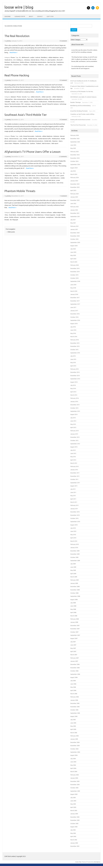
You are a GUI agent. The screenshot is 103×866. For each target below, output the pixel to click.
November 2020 (75, 236)
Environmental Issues (42, 175)
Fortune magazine (50, 215)
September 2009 (75, 560)
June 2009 (73, 567)
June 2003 (73, 800)
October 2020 (74, 239)
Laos (21, 138)
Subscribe (7, 16)
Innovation (28, 173)
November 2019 (75, 271)
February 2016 (74, 339)
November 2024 (75, 158)
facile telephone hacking (41, 99)
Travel (57, 173)
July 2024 (73, 171)
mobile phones (43, 101)
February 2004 (74, 775)
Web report (54, 143)
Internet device (35, 60)
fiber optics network (55, 99)
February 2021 (74, 226)
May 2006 (73, 687)
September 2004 (75, 752)
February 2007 (74, 658)
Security (24, 97)
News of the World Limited (12, 104)
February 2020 (74, 265)
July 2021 (73, 219)
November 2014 (75, 375)
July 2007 (73, 641)
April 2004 (73, 768)
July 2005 (73, 719)
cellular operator (46, 97)
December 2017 (74, 297)
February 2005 (74, 736)
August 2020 (73, 245)
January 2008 (74, 622)
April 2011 (73, 499)
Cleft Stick (50, 16)
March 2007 (73, 654)
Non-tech (40, 173)
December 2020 (74, 232)
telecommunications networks (19, 106)
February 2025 (74, 151)
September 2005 (75, 713)
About (31, 16)
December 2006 (74, 664)
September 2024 (75, 164)
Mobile (25, 138)
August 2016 (73, 323)
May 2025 (73, 148)
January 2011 (74, 508)
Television (51, 173)
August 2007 (73, 638)
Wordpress (97, 862)
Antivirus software (46, 212)
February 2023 (74, 193)
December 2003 (74, 781)
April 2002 (73, 836)
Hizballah (7, 101)
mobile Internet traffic (44, 138)
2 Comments (63, 156)
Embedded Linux (39, 215)
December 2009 (74, 551)
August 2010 (73, 525)
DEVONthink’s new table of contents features (83, 97)
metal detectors (55, 178)
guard (62, 175)
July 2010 (73, 528)
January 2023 (74, 197)
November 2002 (75, 820)
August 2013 (73, 414)
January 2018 (74, 294)
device (61, 57)
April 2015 (73, 366)
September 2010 (75, 521)
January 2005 (74, 739)
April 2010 (73, 537)
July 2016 (73, 327)
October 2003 (74, 787)
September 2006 (75, 674)
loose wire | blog (18, 7)
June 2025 (73, 145)
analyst (32, 57)
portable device (50, 180)
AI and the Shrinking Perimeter (79, 111)
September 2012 (75, 443)
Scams (24, 212)
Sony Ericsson (17, 64)
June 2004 (73, 761)
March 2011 (73, 502)
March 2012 (73, 463)
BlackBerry (44, 57)
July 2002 (73, 830)
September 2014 (75, 378)
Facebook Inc (8, 60)
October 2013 (74, 408)
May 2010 (73, 534)
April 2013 (73, 427)
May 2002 (73, 833)
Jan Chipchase (23, 178)
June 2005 (73, 723)
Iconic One (78, 862)
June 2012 (73, 453)
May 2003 (73, 804)
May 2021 (73, 223)
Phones (13, 57)
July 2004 (73, 758)
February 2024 (74, 177)
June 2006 (73, 684)
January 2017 (74, 310)
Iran (17, 101)
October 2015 (74, 349)
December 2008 (74, 586)
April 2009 (73, 573)
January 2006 (74, 700)
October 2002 (74, 823)
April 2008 (73, 612)
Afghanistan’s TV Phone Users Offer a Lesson (32, 151)
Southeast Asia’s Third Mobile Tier (25, 114)
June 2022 (73, 203)
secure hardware (36, 104)
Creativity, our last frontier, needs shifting (82, 114)
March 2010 (73, 541)
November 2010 (75, 515)
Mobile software (24, 62)
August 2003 (73, 794)
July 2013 (73, 417)
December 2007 (74, 625)
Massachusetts (45, 178)
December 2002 (74, 817)
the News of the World (35, 106)
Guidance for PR (20, 16)
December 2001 (74, 846)
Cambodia (38, 136)
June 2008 (73, 606)
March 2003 (73, 810)
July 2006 (73, 680)
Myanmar (55, 141)
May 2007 (73, 648)
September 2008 (75, 596)
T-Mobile (25, 64)
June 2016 (73, 330)
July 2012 (73, 450)
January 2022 (74, 210)
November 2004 (75, 745)
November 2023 (75, 187)
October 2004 (74, 749)
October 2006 (74, 671)
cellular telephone (53, 57)
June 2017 (73, 307)
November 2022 (75, 200)
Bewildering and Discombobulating (80, 105)
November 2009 (75, 554)
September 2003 (75, 791)
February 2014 (74, 398)
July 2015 (73, 356)
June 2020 (73, 252)
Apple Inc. (15, 175)
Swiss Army (60, 182)
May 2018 (73, 288)
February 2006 (74, 697)
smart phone (52, 182)
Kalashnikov (36, 178)
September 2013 (75, 411)
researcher (29, 182)
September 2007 (75, 635)
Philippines (16, 143)
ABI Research (25, 57)
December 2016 (74, 313)
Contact (40, 16)
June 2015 (73, 359)
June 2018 (73, 284)
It (45, 60)
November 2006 (75, 667)
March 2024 (73, 174)
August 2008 (73, 599)
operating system (25, 217)
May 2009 (73, 570)
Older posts (10, 232)
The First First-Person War (78, 125)
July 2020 (73, 249)
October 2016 (74, 317)
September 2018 (75, 281)
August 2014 (73, 382)
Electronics (30, 99)
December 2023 (74, 184)
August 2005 (73, 716)
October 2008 (74, 593)
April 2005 (73, 729)
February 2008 (74, 619)
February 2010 (74, 544)
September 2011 (75, 482)
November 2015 (75, 346)
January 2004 (74, 778)
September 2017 (75, 304)
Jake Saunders (51, 60)
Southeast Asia (24, 143)
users (46, 64)
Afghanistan (8, 175)
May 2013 (73, 424)
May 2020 (73, 255)
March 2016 (73, 336)
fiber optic (52, 175)
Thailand (38, 143)
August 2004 (73, 755)
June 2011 (73, 492)
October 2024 (74, 161)
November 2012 (75, 437)
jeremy (9, 41)
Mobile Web (47, 141)
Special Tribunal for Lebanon (50, 104)
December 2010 (74, 512)
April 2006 (73, 690)
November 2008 (75, 589)
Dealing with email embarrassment (80, 119)
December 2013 (74, 404)
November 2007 (75, 628)
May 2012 (73, 456)
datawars (13, 97)
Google (58, 215)
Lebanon (26, 101)
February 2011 (74, 505)
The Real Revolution (17, 35)
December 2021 (74, 213)
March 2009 (73, 576)
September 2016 (75, 320)
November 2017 (75, 301)
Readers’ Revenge (75, 102)
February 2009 (74, 580)
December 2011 (74, 473)
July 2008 (73, 602)
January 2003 (74, 813)
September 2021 (75, 216)
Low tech (34, 173)
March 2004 (73, 771)
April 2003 (73, 807)
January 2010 (74, 547)
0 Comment (63, 41)
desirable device (30, 175)
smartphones (8, 64)
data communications (20, 99)
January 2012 (74, 469)
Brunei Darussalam (28, 136)
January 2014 (74, 401)
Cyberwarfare (9, 99)
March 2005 (73, 732)
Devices (13, 173)
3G (20, 57)
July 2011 (73, 489)
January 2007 (74, 661)
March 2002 (73, 839)
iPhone (42, 60)
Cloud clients (12, 215)
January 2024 (74, 180)
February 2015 (74, 369)
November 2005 (75, 706)
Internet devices (14, 138)
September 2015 (75, 352)
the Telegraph (14, 219)
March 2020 (73, 262)
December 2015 (74, 343)
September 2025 (75, 142)
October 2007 (74, 632)
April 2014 (73, 391)
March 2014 (73, 395)
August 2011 (73, 486)
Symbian (32, 143)
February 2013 (74, 430)
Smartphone (60, 62)
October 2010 (74, 518)
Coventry (22, 175)
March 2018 (73, 291)
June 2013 (73, 421)
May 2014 (73, 388)
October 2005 (74, 710)
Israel (21, 101)
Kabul (30, 178)
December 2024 (74, 154)
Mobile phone (15, 62)
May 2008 (73, 609)
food (57, 175)
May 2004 (73, 765)
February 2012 (74, 466)
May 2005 (73, 726)
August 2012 (73, 447)
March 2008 (73, 615)
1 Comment (63, 196)
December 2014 (74, 372)
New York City (51, 62)
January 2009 (74, 583)
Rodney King (36, 182)
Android (37, 57)
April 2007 (73, 651)
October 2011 (74, 479)
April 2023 (73, 190)
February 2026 (74, 135)
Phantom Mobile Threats (19, 191)
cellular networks (36, 97)
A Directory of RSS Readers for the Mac (81, 91)
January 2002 (74, 843)
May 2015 (73, 362)
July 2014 (73, 385)
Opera (60, 141)
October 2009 (74, 557)
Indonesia (27, 60)
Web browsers (46, 143)
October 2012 (74, 440)
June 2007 (73, 645)
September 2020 (75, 242)
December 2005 (74, 703)
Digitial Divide (20, 173)
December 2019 (74, 268)
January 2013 (74, 434)
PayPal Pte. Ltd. (40, 180)
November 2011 (75, 476)
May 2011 (73, 495)
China (6, 215)
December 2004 (74, 742)
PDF (22, 104)
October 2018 (74, 278)
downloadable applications (25, 215)
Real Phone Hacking (16, 75)
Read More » (13, 52)
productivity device (19, 182)
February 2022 (74, 206)
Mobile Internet (32, 138)
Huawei (13, 101)
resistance (27, 104)
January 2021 (74, 229)
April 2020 (73, 258)
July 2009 (73, 563)
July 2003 (73, 797)
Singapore (44, 182)
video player (52, 64)
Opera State (8, 143)
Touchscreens (33, 64)
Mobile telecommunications (38, 62)
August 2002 (73, 826)
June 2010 (73, 531)
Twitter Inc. (41, 64)
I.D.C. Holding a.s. (18, 60)
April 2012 (73, 460)
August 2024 (73, 167)
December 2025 (74, 138)
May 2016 (73, 333)
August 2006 (73, 677)
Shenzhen (34, 217)
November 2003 (75, 784)
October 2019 (74, 275)
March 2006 (73, 693)
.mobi (20, 136)
